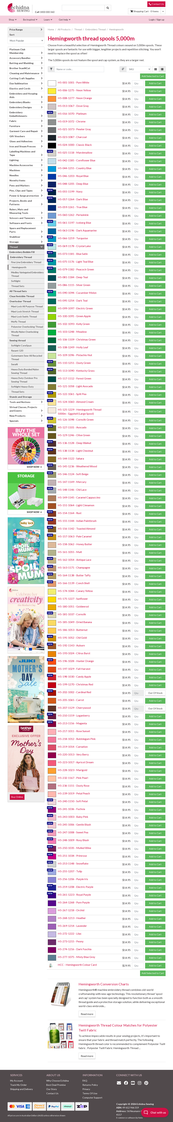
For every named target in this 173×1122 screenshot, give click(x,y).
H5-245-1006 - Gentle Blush (74, 824)
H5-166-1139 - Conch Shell (74, 583)
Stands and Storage (20, 396)
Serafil (14, 364)
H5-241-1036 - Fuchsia (71, 808)
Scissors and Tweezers (22, 218)
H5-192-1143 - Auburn (71, 645)
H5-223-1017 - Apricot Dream (76, 762)
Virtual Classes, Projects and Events (23, 409)
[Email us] (120, 1083)
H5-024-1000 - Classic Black (75, 144)
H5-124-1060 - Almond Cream (76, 401)
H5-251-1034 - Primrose (72, 855)
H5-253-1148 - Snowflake (73, 863)
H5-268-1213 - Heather (72, 918)
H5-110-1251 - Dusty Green (74, 362)
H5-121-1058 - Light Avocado (75, 386)
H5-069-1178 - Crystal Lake (74, 246)
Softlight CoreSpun (21, 345)
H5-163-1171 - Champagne (74, 567)
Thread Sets (17, 286)
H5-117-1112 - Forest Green (74, 378)
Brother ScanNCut (19, 68)
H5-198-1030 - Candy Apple (74, 676)
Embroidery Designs (20, 107)
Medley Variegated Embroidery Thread (27, 274)
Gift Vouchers (17, 136)
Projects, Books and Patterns (20, 202)
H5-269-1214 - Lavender (72, 925)
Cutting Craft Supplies (22, 78)
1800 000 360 (44, 11)
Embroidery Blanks (19, 102)
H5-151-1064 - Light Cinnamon (76, 505)
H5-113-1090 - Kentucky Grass (76, 370)
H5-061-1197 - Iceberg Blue (74, 222)
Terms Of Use (89, 1093)
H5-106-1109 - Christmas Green (77, 339)
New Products (17, 415)
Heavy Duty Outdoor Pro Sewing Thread (24, 380)
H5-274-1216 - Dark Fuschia (74, 949)
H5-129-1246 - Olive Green (74, 435)
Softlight (15, 281)
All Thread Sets (18, 291)
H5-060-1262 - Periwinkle (73, 214)
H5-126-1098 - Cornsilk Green (76, 419)
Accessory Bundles (19, 58)
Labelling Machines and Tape (22, 153)
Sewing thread (17, 340)
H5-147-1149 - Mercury (72, 481)
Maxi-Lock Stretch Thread (25, 311)
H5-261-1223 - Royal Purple (74, 894)
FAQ (84, 1080)
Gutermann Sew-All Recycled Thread (26, 357)
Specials (14, 420)
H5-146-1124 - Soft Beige (73, 474)
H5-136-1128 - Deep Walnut (74, 442)
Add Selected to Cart (153, 76)
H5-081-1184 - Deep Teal (73, 277)
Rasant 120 (17, 350)
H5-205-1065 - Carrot (71, 699)
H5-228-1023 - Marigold (72, 770)
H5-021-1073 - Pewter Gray (74, 129)
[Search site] (107, 8)
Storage (14, 241)
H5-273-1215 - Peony (70, 941)
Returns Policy (90, 1084)
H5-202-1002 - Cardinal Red (74, 692)
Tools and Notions (19, 402)
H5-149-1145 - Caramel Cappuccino (79, 497)
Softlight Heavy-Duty (22, 386)
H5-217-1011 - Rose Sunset (74, 731)
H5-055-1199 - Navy (70, 191)
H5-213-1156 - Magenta (72, 723)
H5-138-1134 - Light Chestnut (75, 450)
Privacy (86, 1089)
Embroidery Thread (21, 257)
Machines (14, 170)
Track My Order (18, 1084)
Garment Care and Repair (23, 131)
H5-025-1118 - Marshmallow (75, 152)
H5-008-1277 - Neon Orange (75, 98)
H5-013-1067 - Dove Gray (73, 105)
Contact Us (156, 4)
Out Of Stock (155, 692)
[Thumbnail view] (155, 69)
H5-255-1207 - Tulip (70, 871)
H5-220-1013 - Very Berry (73, 754)
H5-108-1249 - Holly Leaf (73, 347)
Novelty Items (17, 180)
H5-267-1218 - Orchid (71, 910)
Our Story (51, 1089)
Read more (87, 1014)
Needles (14, 175)
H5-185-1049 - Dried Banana (75, 622)
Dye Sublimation (18, 83)
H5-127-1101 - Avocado (72, 427)
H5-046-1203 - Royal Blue (73, 175)
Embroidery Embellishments (18, 114)
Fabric (12, 121)
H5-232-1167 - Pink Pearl (73, 777)
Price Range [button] (26, 29)
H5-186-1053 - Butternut (73, 629)
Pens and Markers (19, 185)
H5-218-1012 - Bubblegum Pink (77, 738)
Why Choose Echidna (57, 1080)
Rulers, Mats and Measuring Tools (18, 211)
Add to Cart (155, 83)
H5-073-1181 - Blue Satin (73, 253)
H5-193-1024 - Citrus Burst (74, 653)
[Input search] (83, 8)
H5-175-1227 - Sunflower (73, 598)
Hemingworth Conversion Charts (104, 984)
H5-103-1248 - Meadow (72, 331)
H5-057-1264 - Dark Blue (73, 199)
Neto (140, 1118)
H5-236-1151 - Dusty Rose (73, 785)
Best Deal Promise (56, 1084)
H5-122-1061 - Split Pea (72, 394)
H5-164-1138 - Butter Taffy (74, 575)
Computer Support (92, 1097)
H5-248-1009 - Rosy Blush (73, 840)
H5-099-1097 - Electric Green (75, 308)
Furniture (14, 126)
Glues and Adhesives (21, 141)
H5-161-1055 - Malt (70, 551)
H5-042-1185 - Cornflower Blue (76, 160)
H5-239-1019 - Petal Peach (74, 793)
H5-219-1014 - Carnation (73, 746)
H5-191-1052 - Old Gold (72, 637)
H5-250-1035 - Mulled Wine (74, 847)
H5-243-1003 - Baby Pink (73, 816)
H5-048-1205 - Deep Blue (73, 183)
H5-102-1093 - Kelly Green (74, 323)
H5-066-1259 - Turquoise (73, 238)
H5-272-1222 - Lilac (70, 933)
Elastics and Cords (19, 88)
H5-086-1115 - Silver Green (74, 284)
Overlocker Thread (20, 301)
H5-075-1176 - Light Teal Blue (75, 261)
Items (144, 11)
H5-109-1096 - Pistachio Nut (75, 355)
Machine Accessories (21, 165)
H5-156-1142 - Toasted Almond (76, 528)
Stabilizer (14, 236)
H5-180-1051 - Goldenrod (73, 606)
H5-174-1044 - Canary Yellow (75, 590)
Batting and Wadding (21, 63)
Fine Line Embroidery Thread (26, 262)
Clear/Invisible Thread (21, 296)
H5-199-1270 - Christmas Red (75, 684)
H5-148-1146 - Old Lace (72, 489)
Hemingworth (19, 267)
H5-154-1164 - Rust (69, 513)
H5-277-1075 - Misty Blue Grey (76, 956)
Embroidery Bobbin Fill (22, 252)
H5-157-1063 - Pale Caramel (75, 536)
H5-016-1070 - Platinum (72, 113)
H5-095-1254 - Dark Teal (73, 300)
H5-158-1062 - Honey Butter (75, 544)
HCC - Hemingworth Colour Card (77, 964)
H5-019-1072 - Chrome (71, 121)
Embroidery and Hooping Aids (23, 95)
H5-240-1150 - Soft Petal (73, 801)
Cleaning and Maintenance (24, 73)
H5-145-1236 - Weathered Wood (77, 466)
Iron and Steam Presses (22, 146)
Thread (13, 246)
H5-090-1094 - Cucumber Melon (77, 292)
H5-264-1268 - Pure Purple (74, 902)
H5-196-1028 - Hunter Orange (76, 660)
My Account (16, 1080)
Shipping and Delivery (21, 1089)
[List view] (162, 69)
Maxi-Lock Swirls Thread (24, 316)
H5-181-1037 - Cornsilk (72, 614)
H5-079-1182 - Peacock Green (76, 269)
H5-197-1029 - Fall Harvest (74, 668)
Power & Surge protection (24, 195)
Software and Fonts (20, 223)
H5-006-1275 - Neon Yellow (74, 90)
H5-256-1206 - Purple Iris (73, 879)
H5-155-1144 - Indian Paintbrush (77, 520)
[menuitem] (12, 20)
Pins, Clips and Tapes (21, 190)
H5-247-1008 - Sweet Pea (73, 832)
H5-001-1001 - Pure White (73, 82)
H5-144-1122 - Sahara (71, 458)
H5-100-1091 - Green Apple (74, 316)
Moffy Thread (18, 321)
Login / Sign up (156, 19)
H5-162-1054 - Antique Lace (74, 559)
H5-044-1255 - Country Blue (74, 168)
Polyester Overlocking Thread (27, 326)
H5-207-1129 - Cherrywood (74, 707)
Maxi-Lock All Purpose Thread (27, 306)
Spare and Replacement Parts (22, 230)
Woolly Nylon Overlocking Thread (24, 333)
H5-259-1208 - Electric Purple (75, 886)
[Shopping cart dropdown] (163, 11)
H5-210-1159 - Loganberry (74, 715)
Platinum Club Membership (17, 51)
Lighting (14, 160)
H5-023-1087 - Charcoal (72, 136)
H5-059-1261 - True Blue (72, 207)
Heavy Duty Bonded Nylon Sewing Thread (25, 371)
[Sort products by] (26, 40)
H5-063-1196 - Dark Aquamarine (77, 230)
